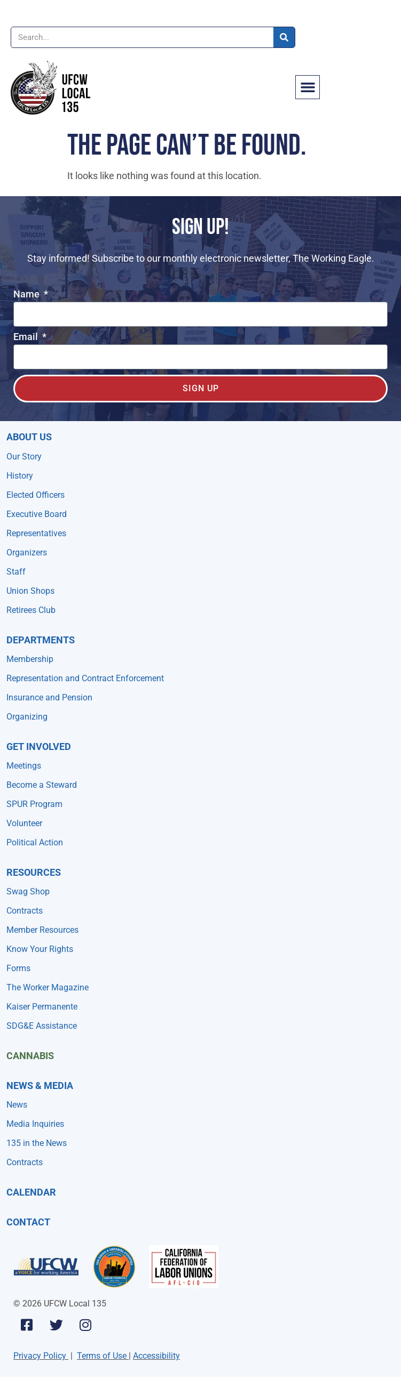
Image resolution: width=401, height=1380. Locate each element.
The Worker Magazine (47, 987)
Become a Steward (41, 785)
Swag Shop (28, 891)
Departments (40, 639)
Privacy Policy (39, 1356)
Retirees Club (31, 610)
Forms (18, 968)
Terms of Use (102, 1356)
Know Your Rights (39, 949)
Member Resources (42, 930)
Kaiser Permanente (41, 1007)
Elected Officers (35, 495)
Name (27, 294)
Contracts (24, 911)
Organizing (27, 717)
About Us (29, 436)
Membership (29, 659)
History (19, 476)
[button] (307, 87)
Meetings (23, 766)
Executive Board (36, 514)
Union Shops (30, 591)
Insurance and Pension (49, 697)
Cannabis (30, 1055)
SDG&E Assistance (41, 1026)
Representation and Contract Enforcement (85, 678)
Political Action (34, 842)
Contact (28, 1222)
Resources (33, 872)
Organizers (26, 552)
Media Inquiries (35, 1124)
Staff (16, 572)
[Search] (284, 37)
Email (26, 337)
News (16, 1105)
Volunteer (24, 823)
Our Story (24, 456)
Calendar (31, 1192)
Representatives (36, 533)
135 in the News (36, 1143)
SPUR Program (34, 804)
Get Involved (38, 746)
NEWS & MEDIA (39, 1085)
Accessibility (156, 1356)
